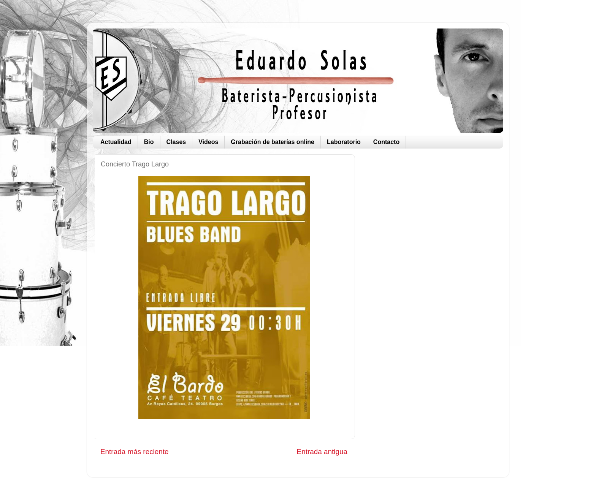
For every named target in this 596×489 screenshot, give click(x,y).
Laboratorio (344, 142)
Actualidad (116, 142)
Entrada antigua (322, 452)
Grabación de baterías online (272, 142)
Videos (208, 142)
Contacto (386, 142)
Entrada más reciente (134, 452)
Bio (149, 142)
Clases (176, 142)
